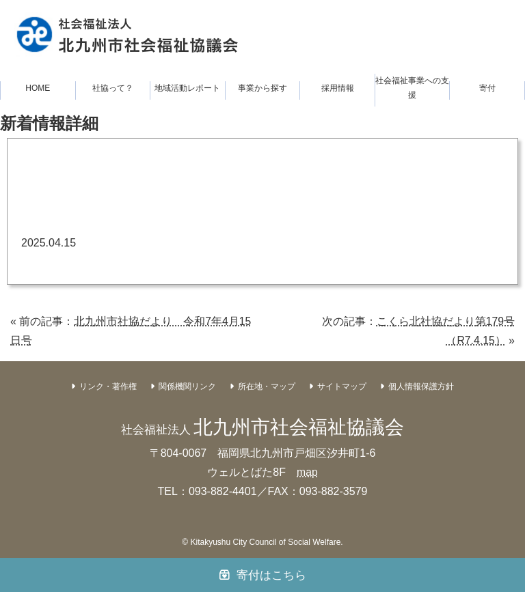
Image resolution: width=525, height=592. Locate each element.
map (307, 472)
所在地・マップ (266, 386)
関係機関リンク (187, 386)
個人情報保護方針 (421, 386)
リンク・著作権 (108, 386)
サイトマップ (341, 386)
